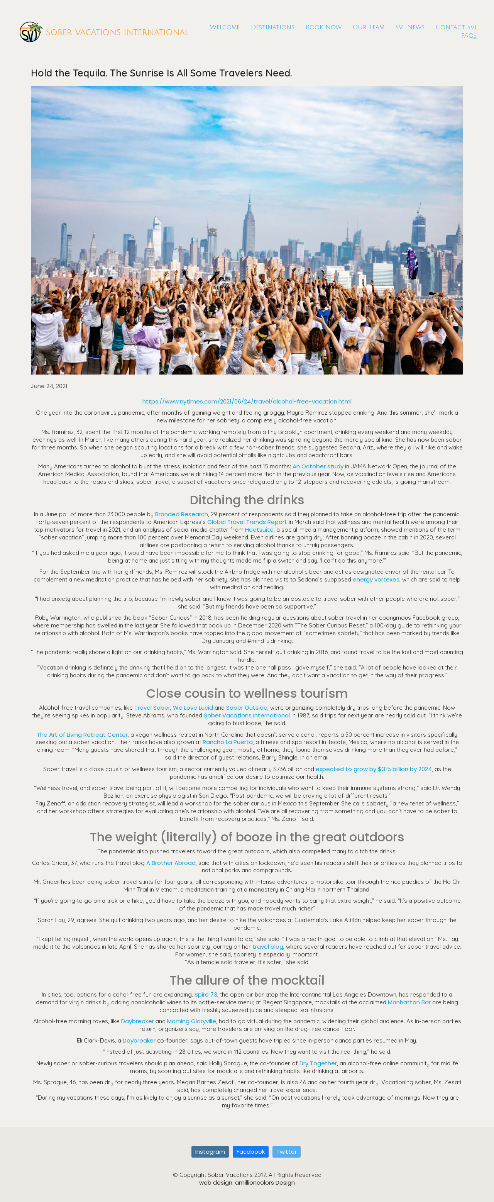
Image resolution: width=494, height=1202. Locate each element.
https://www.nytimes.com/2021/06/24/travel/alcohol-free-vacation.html (247, 401)
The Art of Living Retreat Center (82, 735)
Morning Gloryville (191, 1021)
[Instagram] (210, 1152)
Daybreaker (137, 1021)
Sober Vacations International (247, 715)
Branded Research (181, 514)
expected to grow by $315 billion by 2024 (374, 769)
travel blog (267, 947)
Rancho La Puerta (228, 742)
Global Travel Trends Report (247, 522)
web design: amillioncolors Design (247, 1183)
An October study (318, 466)
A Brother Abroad (171, 863)
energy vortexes (376, 579)
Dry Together (318, 1063)
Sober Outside (246, 708)
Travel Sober (152, 708)
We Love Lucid (193, 708)
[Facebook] (251, 1152)
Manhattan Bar (409, 1002)
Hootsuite (259, 530)
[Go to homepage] (104, 31)
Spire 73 (206, 994)
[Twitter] (286, 1152)
